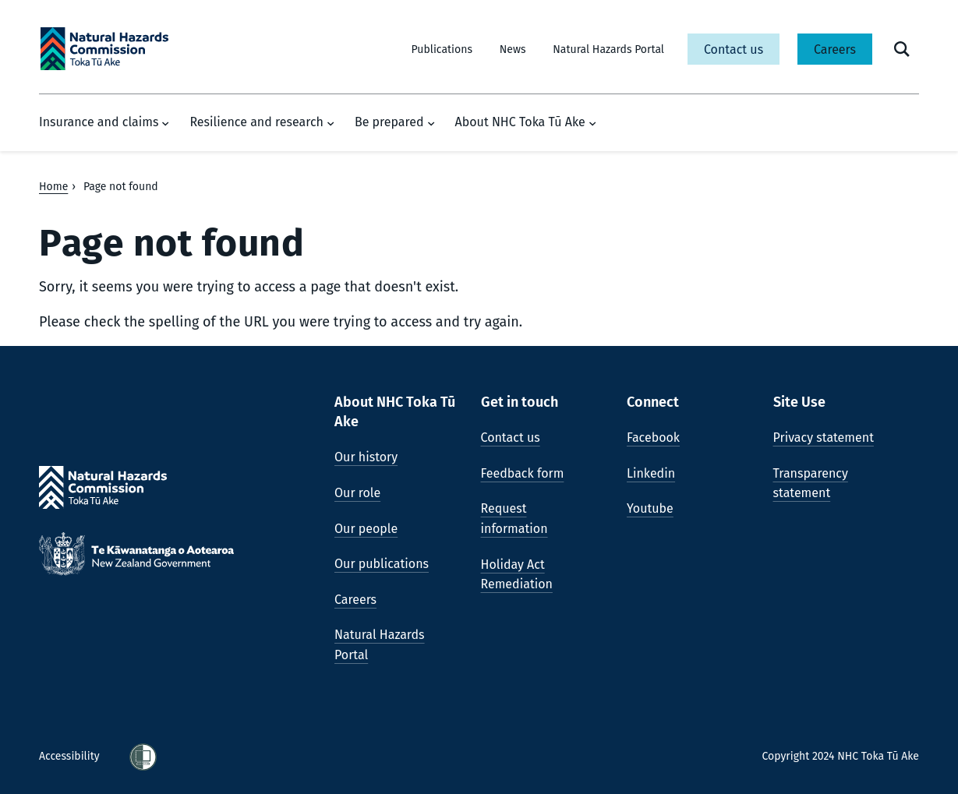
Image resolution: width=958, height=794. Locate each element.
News (513, 49)
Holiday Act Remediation (517, 574)
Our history (366, 457)
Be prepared (395, 122)
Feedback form (522, 473)
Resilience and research (261, 122)
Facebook (653, 437)
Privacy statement (823, 437)
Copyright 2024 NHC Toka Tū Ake (840, 756)
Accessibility (70, 756)
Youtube (650, 508)
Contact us (733, 49)
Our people (366, 528)
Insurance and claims (104, 122)
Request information (514, 518)
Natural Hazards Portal (608, 49)
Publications (442, 49)
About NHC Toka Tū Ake (525, 122)
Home (53, 186)
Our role (357, 492)
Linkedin (651, 473)
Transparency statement (810, 483)
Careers (835, 49)
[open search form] (901, 49)
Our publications (381, 563)
